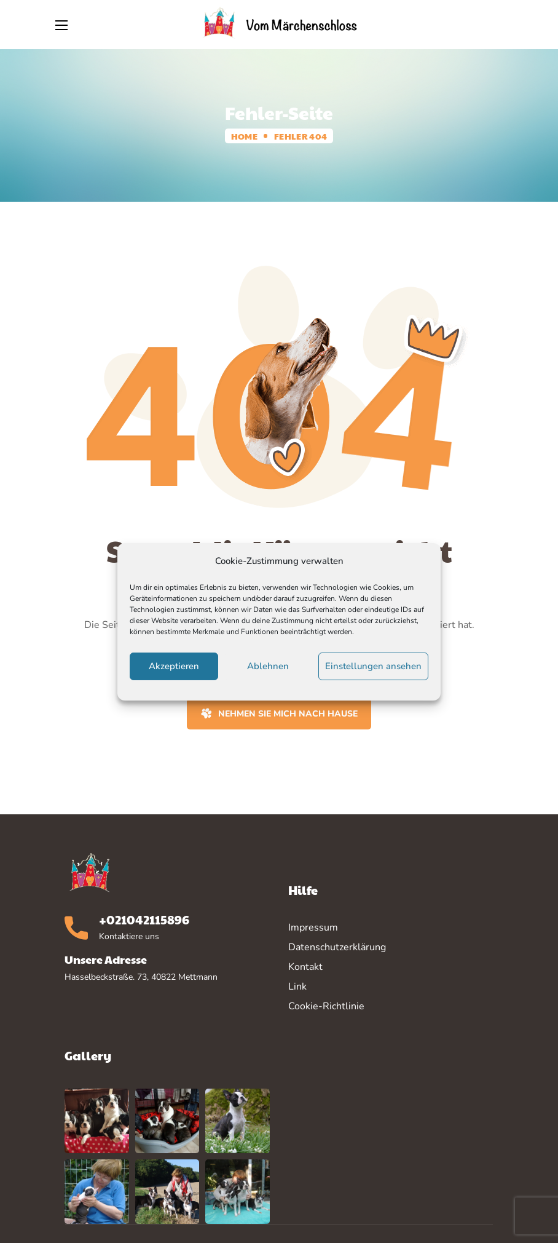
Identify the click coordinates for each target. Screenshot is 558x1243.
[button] (496, 24)
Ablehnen (268, 666)
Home (244, 136)
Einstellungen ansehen (373, 666)
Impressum (313, 927)
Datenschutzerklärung (337, 947)
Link (297, 986)
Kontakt (305, 967)
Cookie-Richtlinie (326, 1006)
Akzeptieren (174, 666)
